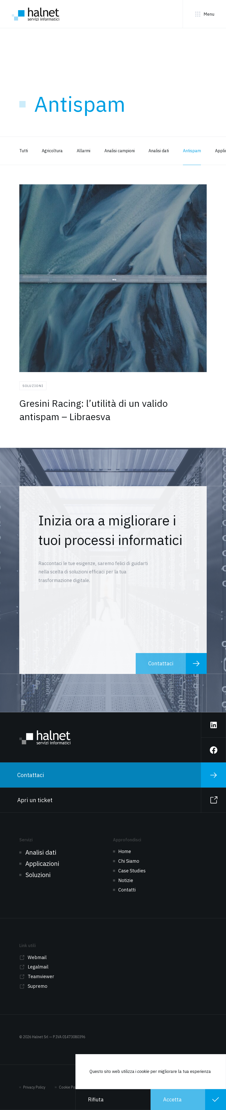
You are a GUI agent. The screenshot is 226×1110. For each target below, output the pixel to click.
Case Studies (132, 871)
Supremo (37, 986)
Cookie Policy (70, 1087)
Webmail (37, 957)
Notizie (125, 880)
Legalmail (38, 967)
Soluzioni (38, 875)
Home (124, 851)
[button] (113, 1099)
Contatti (127, 890)
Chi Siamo (128, 861)
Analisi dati (40, 852)
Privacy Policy (34, 1087)
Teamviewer (41, 976)
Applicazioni (42, 863)
